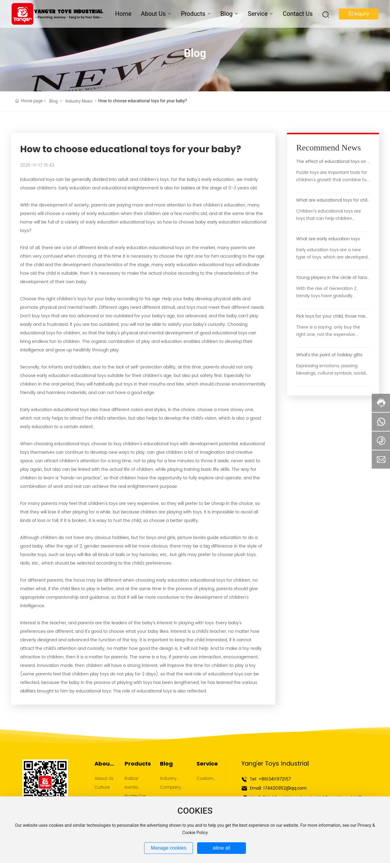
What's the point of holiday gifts (329, 354)
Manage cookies (168, 848)
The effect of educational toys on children (340, 161)
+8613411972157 (274, 779)
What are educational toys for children (336, 200)
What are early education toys (328, 238)
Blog (195, 53)
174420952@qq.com (285, 788)
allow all (221, 848)
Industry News (78, 101)
